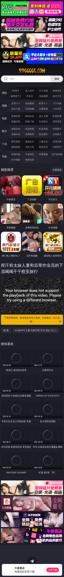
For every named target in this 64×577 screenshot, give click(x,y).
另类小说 (29, 146)
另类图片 (57, 134)
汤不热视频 (57, 154)
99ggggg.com (32, 71)
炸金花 (29, 95)
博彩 (4, 93)
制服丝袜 (15, 121)
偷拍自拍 (29, 116)
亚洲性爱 (15, 116)
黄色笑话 (43, 146)
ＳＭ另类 (57, 108)
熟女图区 (43, 134)
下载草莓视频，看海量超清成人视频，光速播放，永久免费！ (32, 319)
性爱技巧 (57, 146)
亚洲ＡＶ (15, 103)
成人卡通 (43, 116)
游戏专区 (57, 90)
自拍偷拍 (29, 103)
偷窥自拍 (15, 128)
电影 (4, 118)
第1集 (6, 330)
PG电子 (16, 90)
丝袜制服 (29, 108)
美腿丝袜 (15, 134)
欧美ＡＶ (43, 103)
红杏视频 (15, 159)
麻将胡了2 (16, 95)
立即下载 (52, 569)
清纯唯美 (29, 134)
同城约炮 (15, 154)
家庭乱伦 (29, 141)
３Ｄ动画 (57, 103)
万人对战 (43, 90)
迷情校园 (15, 146)
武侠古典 (57, 141)
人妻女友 (43, 141)
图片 (4, 131)
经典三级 (29, 121)
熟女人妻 (15, 108)
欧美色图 (43, 128)
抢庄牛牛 (57, 95)
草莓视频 (43, 154)
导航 (4, 156)
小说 (4, 144)
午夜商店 (29, 154)
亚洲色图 (29, 128)
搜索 (57, 78)
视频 (4, 105)
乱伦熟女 (43, 121)
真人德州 (29, 90)
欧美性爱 (57, 116)
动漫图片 (57, 128)
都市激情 (15, 141)
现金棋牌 (43, 95)
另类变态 (57, 121)
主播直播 (43, 108)
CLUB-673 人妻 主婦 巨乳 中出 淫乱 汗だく (36, 330)
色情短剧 (29, 159)
